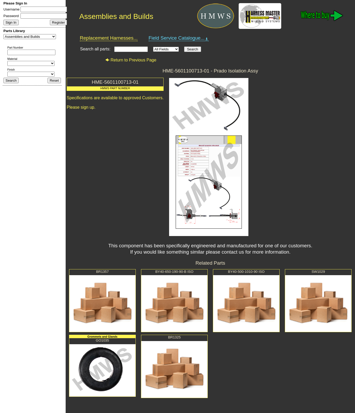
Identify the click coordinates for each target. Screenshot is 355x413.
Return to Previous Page (130, 60)
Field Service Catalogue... (179, 38)
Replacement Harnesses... (109, 38)
